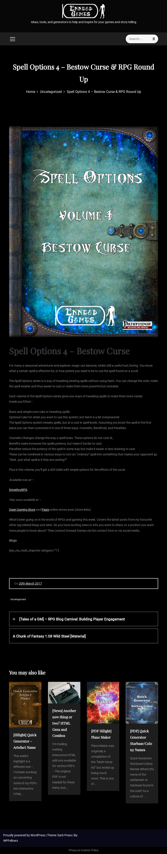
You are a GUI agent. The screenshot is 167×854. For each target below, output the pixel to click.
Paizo (45, 509)
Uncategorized (18, 599)
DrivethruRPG (18, 489)
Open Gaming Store (22, 509)
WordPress (38, 835)
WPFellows (10, 840)
